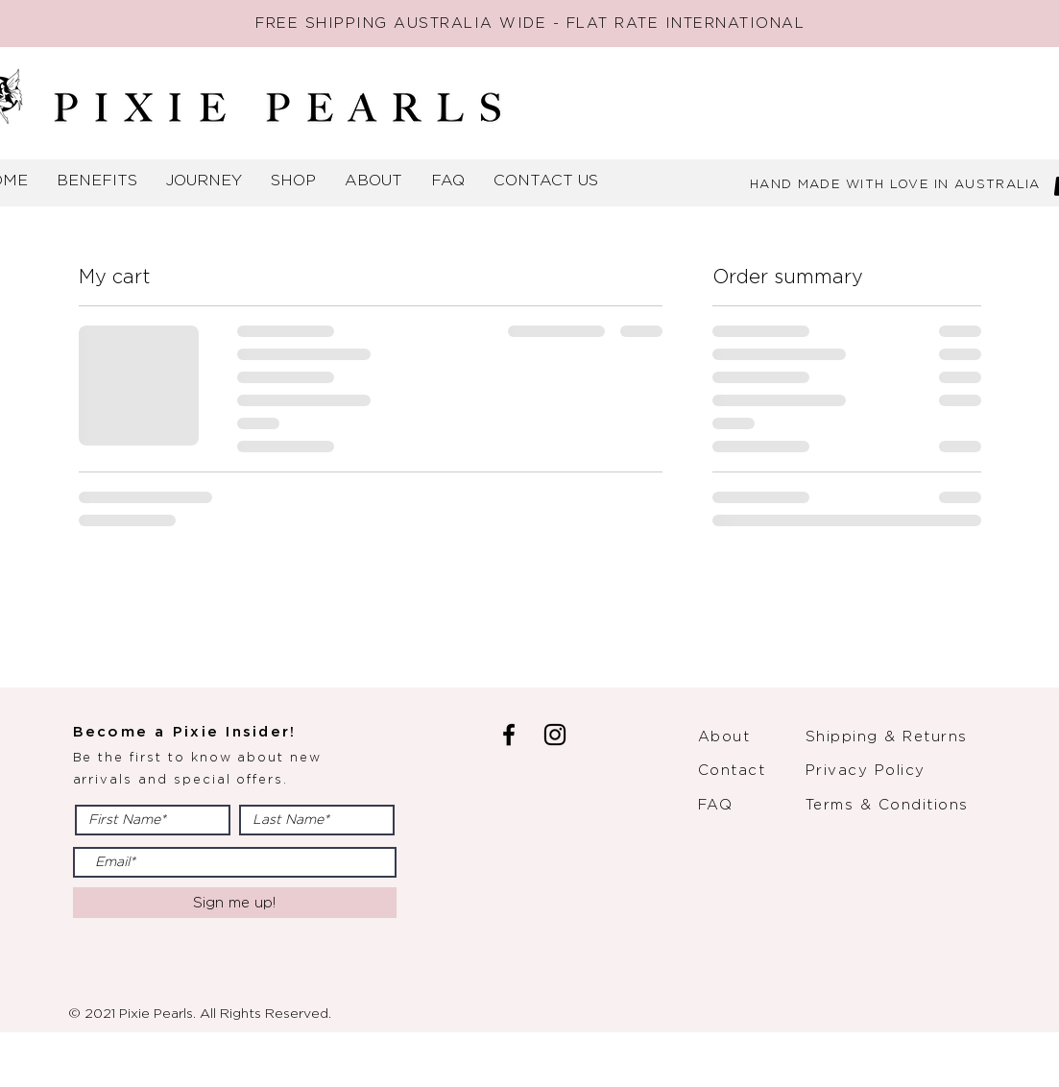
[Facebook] (508, 734)
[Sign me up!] (235, 902)
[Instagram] (555, 734)
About (724, 737)
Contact (732, 770)
